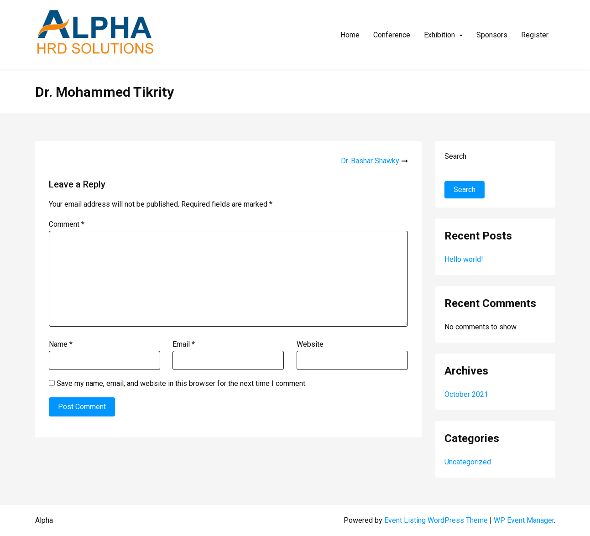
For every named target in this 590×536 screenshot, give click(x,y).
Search (455, 156)
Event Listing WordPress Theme (437, 520)
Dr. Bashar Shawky (370, 160)
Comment (66, 224)
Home (350, 35)
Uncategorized (467, 462)
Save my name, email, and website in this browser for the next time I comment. (182, 383)
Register (534, 35)
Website (310, 344)
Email (183, 344)
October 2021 (466, 394)
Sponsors (491, 35)
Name (61, 344)
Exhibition (439, 35)
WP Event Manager (524, 520)
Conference (391, 35)
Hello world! (463, 259)
